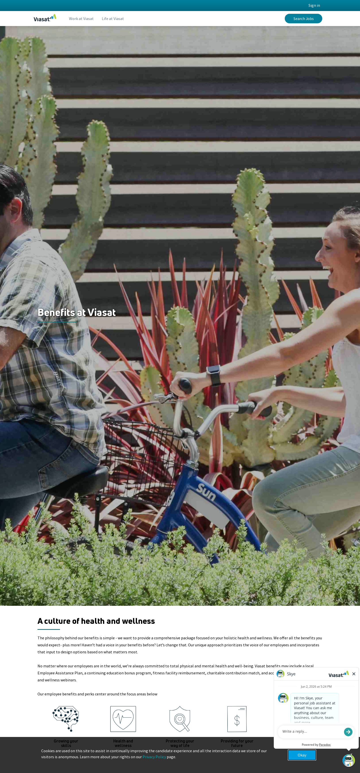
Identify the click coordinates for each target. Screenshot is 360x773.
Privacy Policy (154, 756)
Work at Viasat (81, 18)
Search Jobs (304, 18)
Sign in (314, 5)
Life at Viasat (113, 18)
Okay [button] (302, 754)
